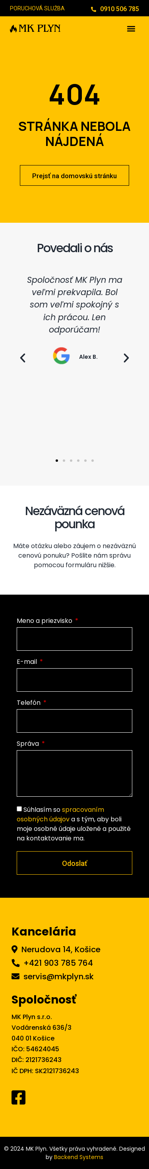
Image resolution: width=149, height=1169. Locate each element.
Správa (29, 744)
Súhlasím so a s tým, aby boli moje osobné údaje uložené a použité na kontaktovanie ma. (74, 824)
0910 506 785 (119, 9)
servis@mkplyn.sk (58, 976)
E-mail (28, 662)
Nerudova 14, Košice (61, 949)
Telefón (29, 703)
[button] (131, 28)
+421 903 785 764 (58, 963)
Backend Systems (78, 1157)
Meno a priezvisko (45, 621)
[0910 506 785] (93, 9)
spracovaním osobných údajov (60, 814)
